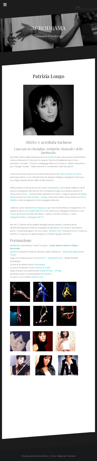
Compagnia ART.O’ (35, 217)
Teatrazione (39, 264)
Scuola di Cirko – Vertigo (36, 197)
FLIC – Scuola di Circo (51, 257)
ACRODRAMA (48, 28)
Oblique (60, 456)
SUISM (50, 157)
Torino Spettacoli (18, 213)
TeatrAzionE (53, 187)
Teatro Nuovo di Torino (70, 174)
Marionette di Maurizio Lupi (37, 207)
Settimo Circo (55, 230)
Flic (25, 194)
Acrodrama (66, 227)
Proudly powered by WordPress (35, 456)
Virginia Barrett (36, 210)
